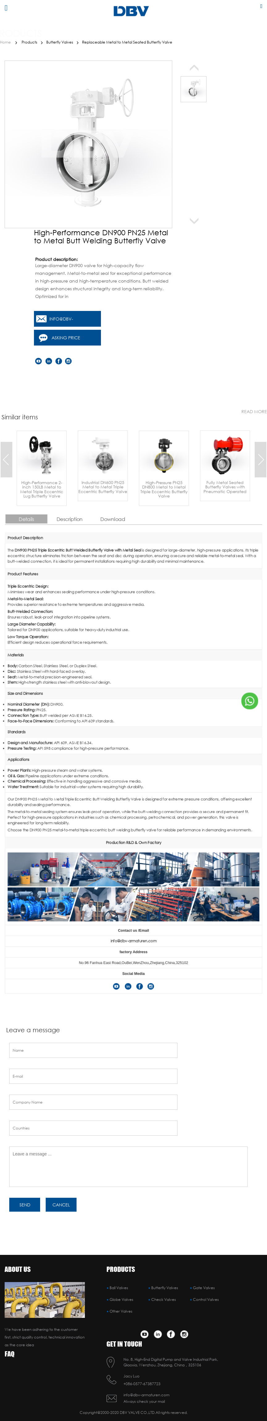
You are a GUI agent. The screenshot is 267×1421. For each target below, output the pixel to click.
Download (126, 682)
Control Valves (206, 1299)
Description (111, 682)
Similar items (20, 411)
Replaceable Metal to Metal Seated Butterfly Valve (127, 42)
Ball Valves (119, 1287)
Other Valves (121, 1311)
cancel (61, 1199)
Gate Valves (204, 1287)
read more (254, 406)
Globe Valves (121, 1299)
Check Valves (163, 1299)
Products (29, 42)
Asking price (66, 338)
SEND (24, 1199)
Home (5, 42)
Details (97, 682)
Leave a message (33, 1024)
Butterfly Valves (59, 42)
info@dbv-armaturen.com (68, 321)
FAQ (10, 1354)
